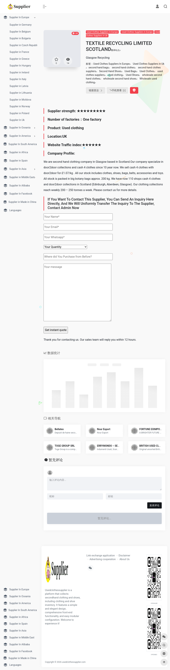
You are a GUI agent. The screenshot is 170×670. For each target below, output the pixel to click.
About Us (124, 559)
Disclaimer (124, 555)
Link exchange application (100, 555)
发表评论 (154, 505)
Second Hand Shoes (110, 71)
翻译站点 (116, 50)
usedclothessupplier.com (74, 662)
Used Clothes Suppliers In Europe (102, 32)
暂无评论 (56, 460)
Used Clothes (146, 71)
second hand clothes (123, 67)
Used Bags (130, 71)
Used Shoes (132, 75)
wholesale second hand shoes (119, 78)
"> (117, 90)
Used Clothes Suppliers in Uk (148, 63)
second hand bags (99, 67)
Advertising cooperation (103, 559)
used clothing (115, 75)
